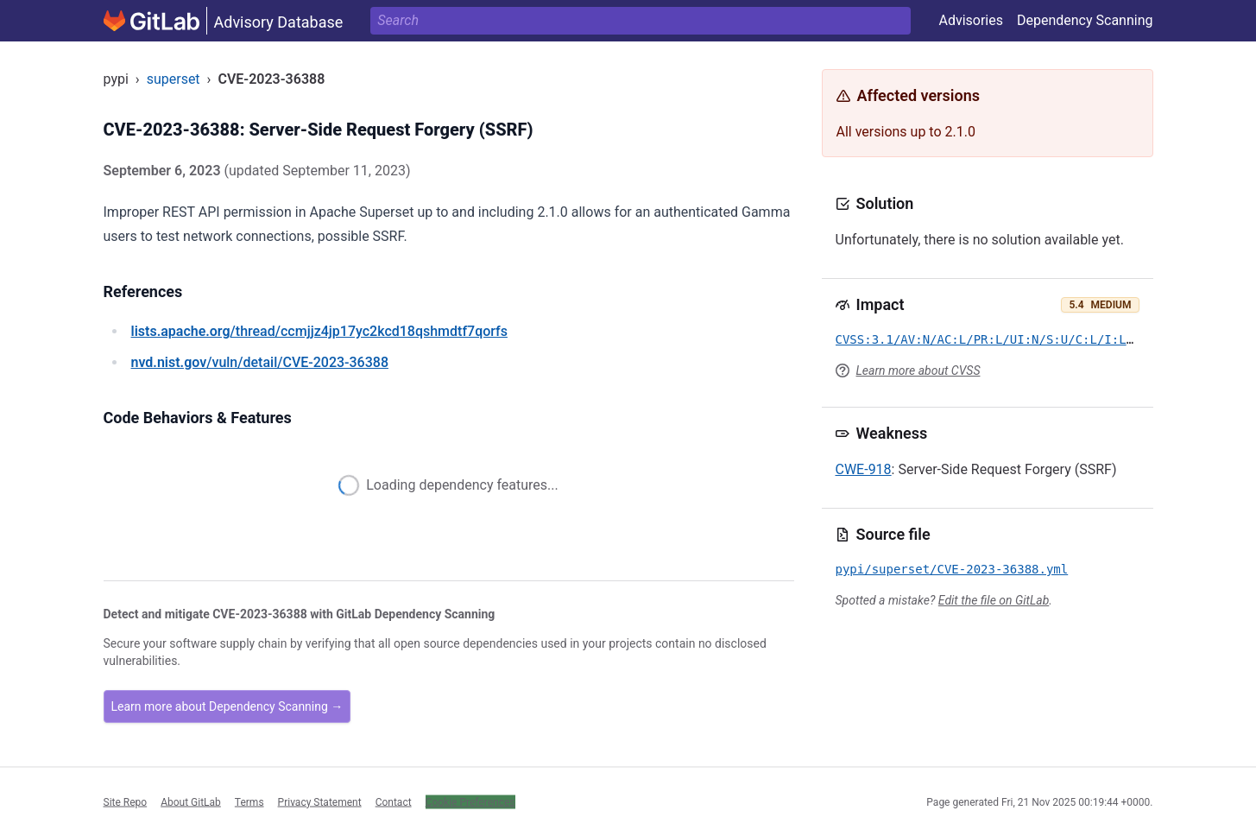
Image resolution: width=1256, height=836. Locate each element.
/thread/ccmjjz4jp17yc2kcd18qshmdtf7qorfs (319, 331)
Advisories (970, 20)
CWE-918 (864, 469)
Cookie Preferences (470, 801)
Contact (394, 801)
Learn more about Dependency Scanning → (227, 706)
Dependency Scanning (1085, 20)
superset (173, 79)
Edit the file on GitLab (993, 600)
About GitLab (191, 801)
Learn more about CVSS (918, 370)
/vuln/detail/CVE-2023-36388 (259, 362)
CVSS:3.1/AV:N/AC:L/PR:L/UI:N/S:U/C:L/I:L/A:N (996, 339)
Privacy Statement (320, 801)
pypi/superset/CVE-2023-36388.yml (952, 569)
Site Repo (126, 801)
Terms (249, 801)
